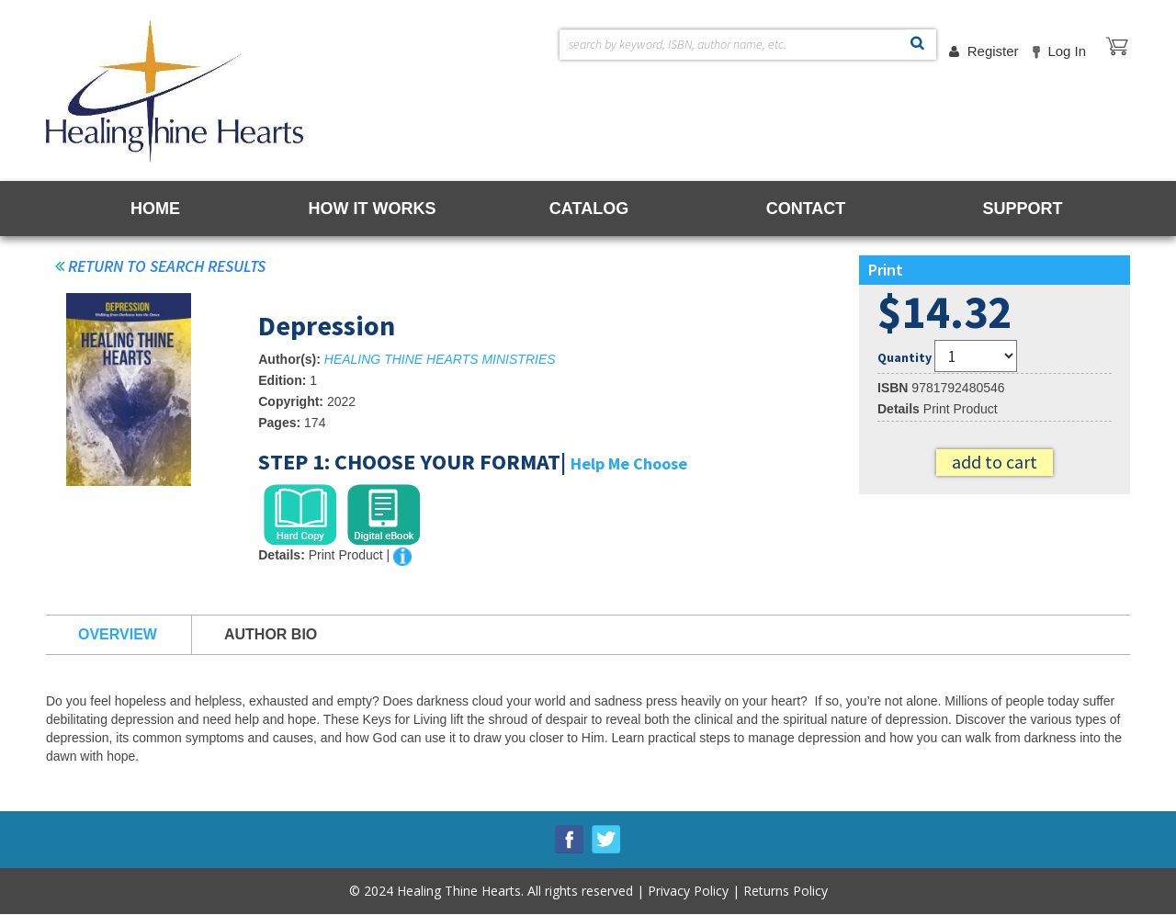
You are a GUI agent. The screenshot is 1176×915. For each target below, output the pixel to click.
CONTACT (806, 208)
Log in (1066, 51)
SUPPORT (1022, 208)
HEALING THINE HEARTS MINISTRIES (440, 359)
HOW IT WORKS (372, 208)
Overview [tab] (117, 634)
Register (993, 51)
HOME (155, 208)
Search (918, 46)
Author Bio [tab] (270, 634)
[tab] (300, 515)
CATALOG (588, 208)
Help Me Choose (629, 463)
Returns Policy (785, 890)
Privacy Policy (688, 890)
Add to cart (994, 461)
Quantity (904, 357)
